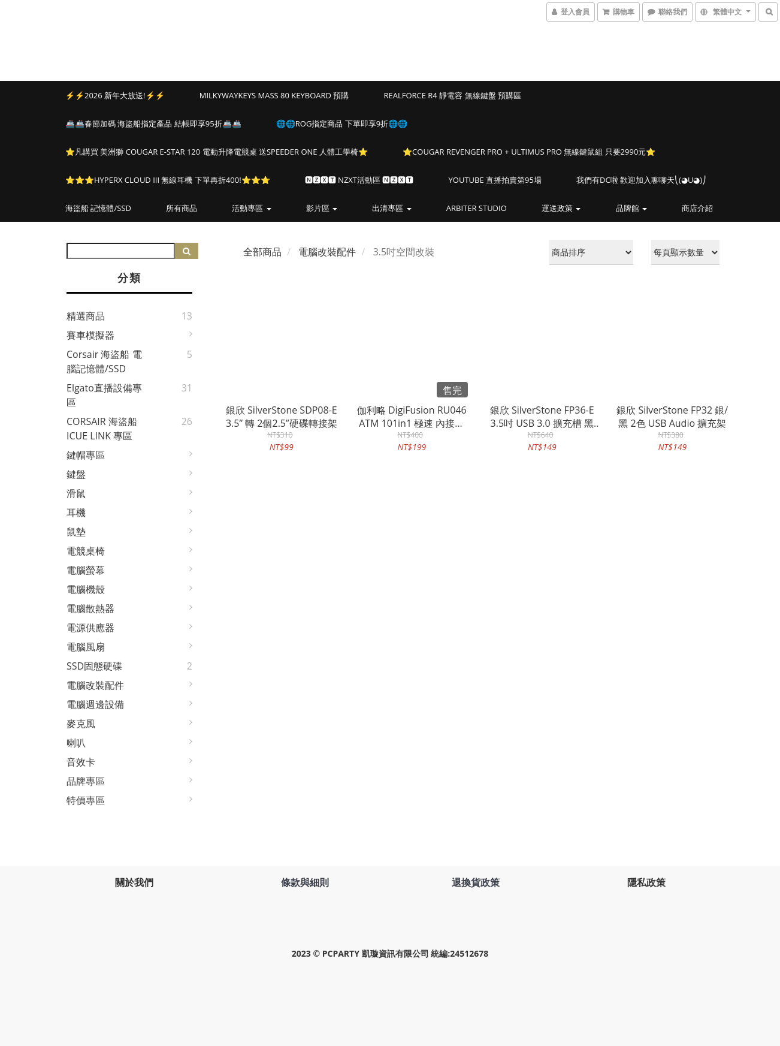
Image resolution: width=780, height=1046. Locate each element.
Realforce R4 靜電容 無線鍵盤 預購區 (452, 95)
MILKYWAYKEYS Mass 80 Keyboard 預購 (274, 95)
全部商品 (262, 251)
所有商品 (181, 208)
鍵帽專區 (85, 455)
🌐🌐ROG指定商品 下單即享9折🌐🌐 (341, 123)
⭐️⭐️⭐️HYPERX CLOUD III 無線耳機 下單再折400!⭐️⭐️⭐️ (167, 179)
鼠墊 (76, 531)
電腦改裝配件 (95, 685)
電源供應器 (90, 627)
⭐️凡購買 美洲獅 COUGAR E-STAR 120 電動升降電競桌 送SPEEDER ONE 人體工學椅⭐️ (216, 151)
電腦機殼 (85, 589)
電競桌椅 (85, 550)
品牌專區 (85, 781)
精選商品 (85, 315)
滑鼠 (76, 493)
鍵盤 (76, 474)
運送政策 (561, 208)
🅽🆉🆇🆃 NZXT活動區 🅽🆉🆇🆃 (359, 179)
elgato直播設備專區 (104, 395)
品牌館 (631, 208)
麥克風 (80, 723)
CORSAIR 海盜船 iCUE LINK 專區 (101, 428)
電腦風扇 (85, 646)
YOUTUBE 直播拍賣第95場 (495, 179)
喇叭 (76, 742)
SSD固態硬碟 (94, 666)
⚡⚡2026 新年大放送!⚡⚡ (115, 95)
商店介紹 (697, 208)
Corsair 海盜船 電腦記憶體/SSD (104, 361)
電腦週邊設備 (95, 704)
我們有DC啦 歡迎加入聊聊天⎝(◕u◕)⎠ (641, 179)
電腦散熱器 (90, 608)
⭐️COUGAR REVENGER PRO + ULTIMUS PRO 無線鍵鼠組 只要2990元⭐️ (529, 151)
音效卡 (80, 761)
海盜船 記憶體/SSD (98, 208)
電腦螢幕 (85, 570)
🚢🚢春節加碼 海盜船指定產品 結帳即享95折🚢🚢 (153, 123)
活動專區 (251, 208)
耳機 (76, 512)
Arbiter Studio (476, 208)
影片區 (321, 208)
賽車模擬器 (90, 335)
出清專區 (391, 208)
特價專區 (85, 800)
